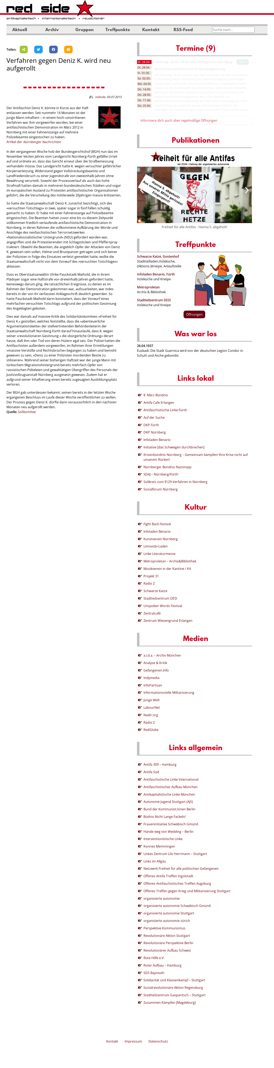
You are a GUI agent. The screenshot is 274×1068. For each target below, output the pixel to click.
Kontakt (150, 30)
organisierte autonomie (161, 898)
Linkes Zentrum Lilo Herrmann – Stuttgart (175, 854)
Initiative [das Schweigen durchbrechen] (173, 447)
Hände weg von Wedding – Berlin (168, 831)
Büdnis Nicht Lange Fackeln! (164, 816)
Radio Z (149, 583)
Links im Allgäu (154, 861)
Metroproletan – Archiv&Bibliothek (169, 561)
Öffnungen (194, 314)
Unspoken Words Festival (162, 606)
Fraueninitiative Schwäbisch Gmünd (170, 824)
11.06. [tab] (144, 100)
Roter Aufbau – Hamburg (162, 965)
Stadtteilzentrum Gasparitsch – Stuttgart (174, 995)
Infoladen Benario (157, 440)
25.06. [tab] (144, 106)
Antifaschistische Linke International (171, 779)
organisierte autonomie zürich (166, 920)
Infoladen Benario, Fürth (156, 274)
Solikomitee (27, 412)
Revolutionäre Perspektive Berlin (168, 943)
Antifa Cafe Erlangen (158, 402)
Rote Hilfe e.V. (154, 958)
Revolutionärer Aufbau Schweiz (167, 950)
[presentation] (142, 190)
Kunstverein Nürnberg (160, 539)
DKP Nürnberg (154, 432)
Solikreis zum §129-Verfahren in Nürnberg (175, 482)
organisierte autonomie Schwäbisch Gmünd (177, 906)
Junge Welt (151, 700)
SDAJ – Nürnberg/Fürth (160, 474)
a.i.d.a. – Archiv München (162, 655)
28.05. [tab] (144, 95)
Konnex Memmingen (159, 846)
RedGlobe (150, 729)
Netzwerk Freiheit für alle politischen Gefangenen (181, 868)
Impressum (133, 1041)
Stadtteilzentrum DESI (154, 300)
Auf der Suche (154, 417)
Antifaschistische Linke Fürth (165, 410)
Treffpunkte (117, 30)
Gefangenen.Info (156, 670)
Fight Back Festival (157, 524)
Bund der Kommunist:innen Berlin (169, 809)
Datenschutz (158, 1041)
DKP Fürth (151, 425)
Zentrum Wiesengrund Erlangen (167, 620)
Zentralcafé (152, 613)
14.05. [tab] (144, 89)
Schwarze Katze (155, 591)
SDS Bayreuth (153, 973)
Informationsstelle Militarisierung (168, 692)
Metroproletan (148, 287)
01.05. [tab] (144, 73)
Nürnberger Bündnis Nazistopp (167, 467)
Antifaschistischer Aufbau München (170, 787)
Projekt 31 (151, 576)
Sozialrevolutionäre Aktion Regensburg (173, 987)
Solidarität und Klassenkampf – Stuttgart (174, 980)
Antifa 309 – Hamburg (159, 764)
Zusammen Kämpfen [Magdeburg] (169, 1002)
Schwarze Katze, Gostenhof (158, 256)
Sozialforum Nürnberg (160, 489)
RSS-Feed (183, 30)
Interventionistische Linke (163, 839)
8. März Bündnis (155, 395)
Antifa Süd (151, 772)
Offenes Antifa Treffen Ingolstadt (168, 876)
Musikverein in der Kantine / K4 (167, 568)
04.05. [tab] (145, 84)
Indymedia (151, 678)
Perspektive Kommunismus (164, 928)
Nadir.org (150, 715)
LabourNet (151, 707)
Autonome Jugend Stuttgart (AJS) (168, 801)
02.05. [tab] (144, 78)
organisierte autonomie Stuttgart (168, 913)
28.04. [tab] (144, 62)
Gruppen (84, 30)
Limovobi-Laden (155, 546)
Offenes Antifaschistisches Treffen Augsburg (177, 883)
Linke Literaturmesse (159, 553)
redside (100, 97)
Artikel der (33, 142)
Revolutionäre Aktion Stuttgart (166, 935)
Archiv (52, 30)
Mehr (242, 62)
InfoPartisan (152, 685)
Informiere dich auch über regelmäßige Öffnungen (178, 120)
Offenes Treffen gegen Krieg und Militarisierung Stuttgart (186, 891)
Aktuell (19, 30)
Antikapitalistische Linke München (169, 794)
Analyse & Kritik (155, 663)
